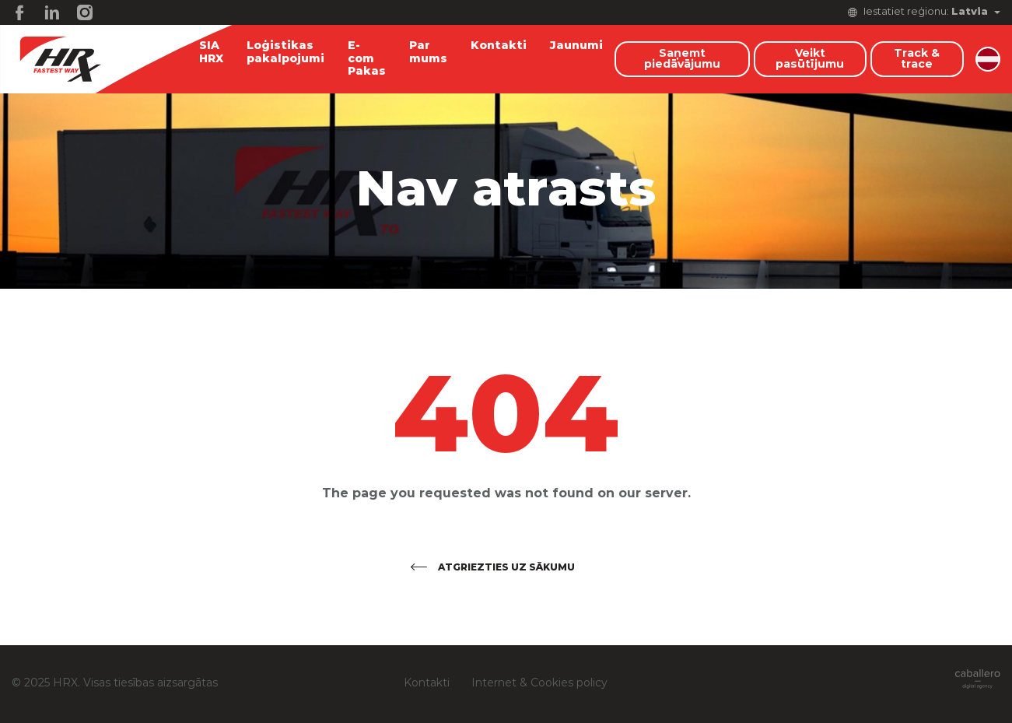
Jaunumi (576, 45)
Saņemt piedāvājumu (682, 59)
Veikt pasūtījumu (810, 59)
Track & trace (917, 59)
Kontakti (499, 45)
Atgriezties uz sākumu (506, 567)
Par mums (428, 52)
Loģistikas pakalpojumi (285, 52)
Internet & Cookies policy (539, 683)
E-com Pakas (367, 59)
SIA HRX (211, 52)
